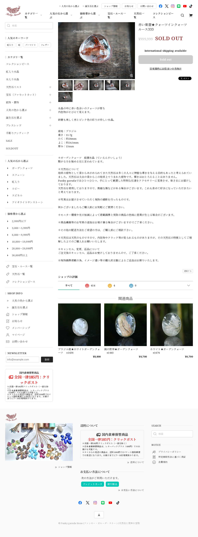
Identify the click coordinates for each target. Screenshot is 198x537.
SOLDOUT (12, 148)
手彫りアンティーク (17, 133)
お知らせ (129, 6)
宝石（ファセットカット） (21, 94)
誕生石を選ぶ (91, 6)
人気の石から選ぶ (61, 15)
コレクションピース (163, 15)
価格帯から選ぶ (90, 15)
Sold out (166, 59)
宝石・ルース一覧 (117, 15)
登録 (47, 359)
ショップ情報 (111, 6)
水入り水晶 (12, 79)
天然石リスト (14, 87)
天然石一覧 (139, 15)
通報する (188, 271)
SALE (9, 140)
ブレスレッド (14, 125)
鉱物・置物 (12, 102)
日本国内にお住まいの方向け (165, 68)
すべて (68, 285)
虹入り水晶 (12, 71)
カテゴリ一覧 (34, 15)
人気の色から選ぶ (70, 6)
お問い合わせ (147, 6)
